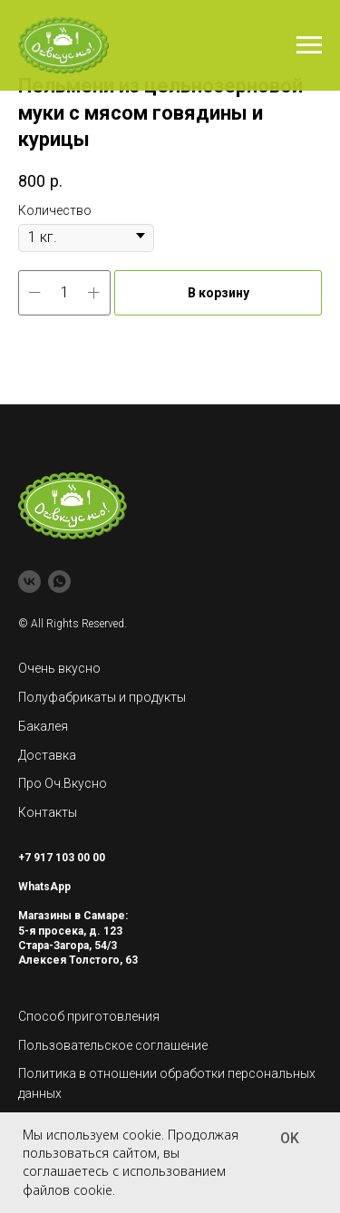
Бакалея (43, 726)
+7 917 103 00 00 (61, 857)
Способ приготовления (89, 1016)
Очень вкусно (59, 668)
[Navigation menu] (309, 45)
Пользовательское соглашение (113, 1045)
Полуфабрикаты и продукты (102, 697)
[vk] (29, 581)
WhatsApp (44, 886)
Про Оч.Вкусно (62, 783)
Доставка (47, 755)
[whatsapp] (59, 581)
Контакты (47, 812)
